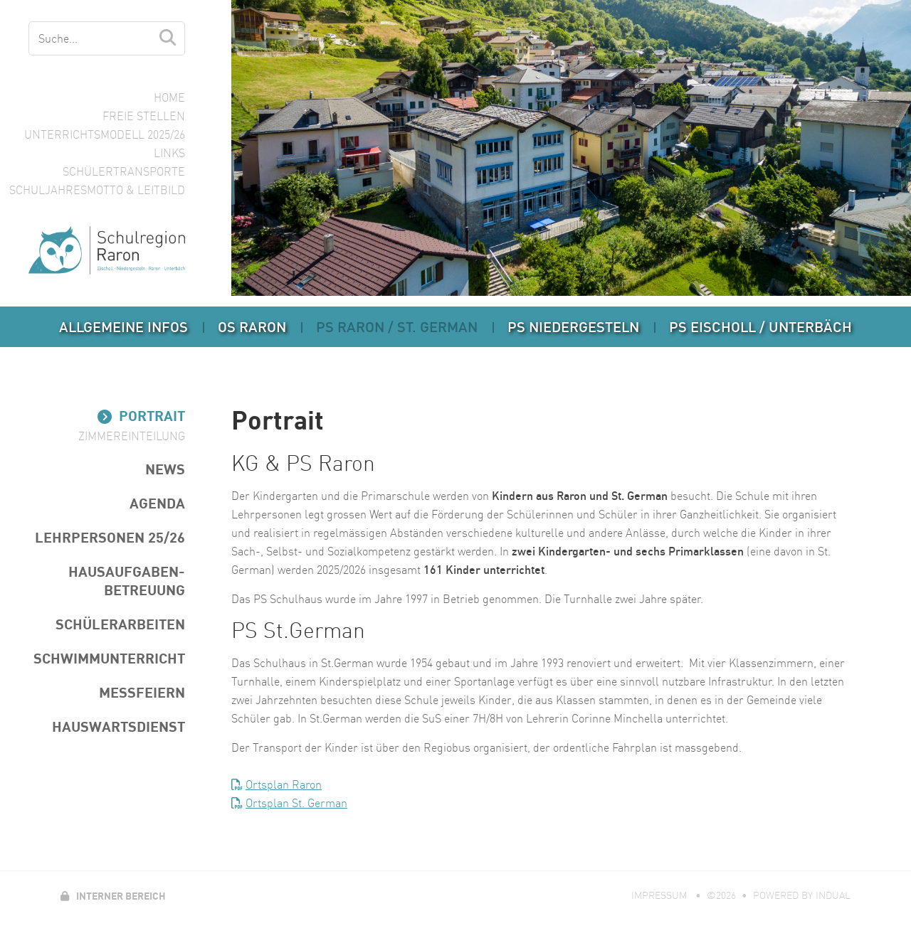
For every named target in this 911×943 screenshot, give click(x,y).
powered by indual (802, 895)
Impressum (660, 895)
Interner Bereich (113, 896)
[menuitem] (123, 327)
